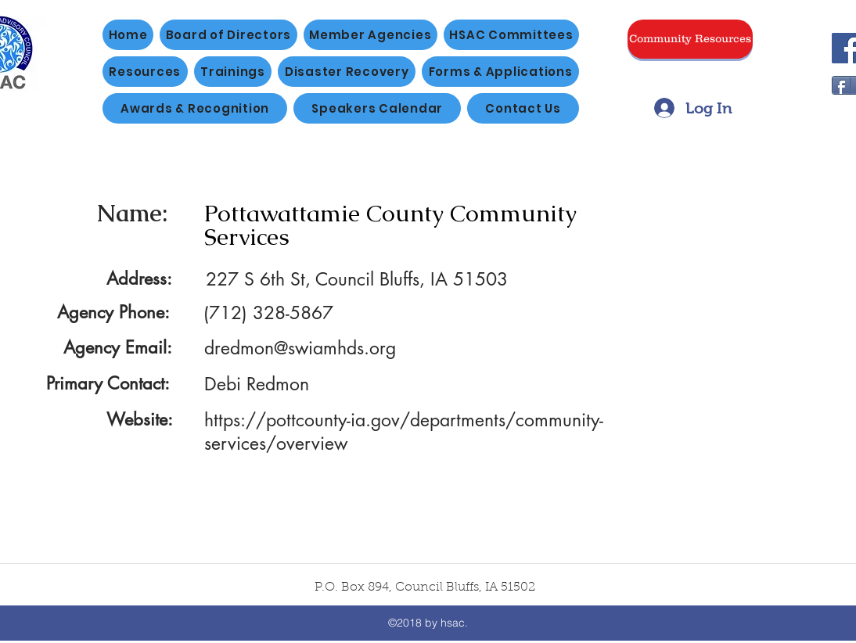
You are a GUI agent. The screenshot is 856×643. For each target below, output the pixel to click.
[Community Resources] (690, 39)
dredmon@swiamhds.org (300, 348)
